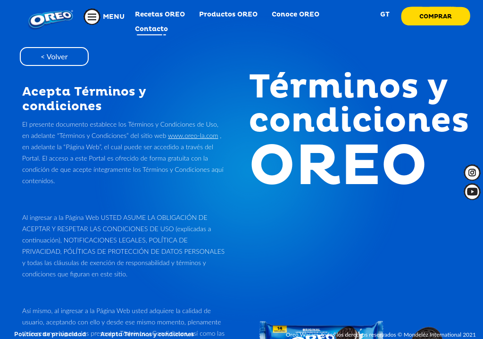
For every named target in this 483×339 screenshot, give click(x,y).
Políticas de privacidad (50, 334)
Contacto (151, 29)
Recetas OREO (160, 14)
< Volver (54, 56)
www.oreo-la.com (193, 135)
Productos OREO (228, 14)
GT (384, 14)
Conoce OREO (295, 14)
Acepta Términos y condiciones (147, 334)
